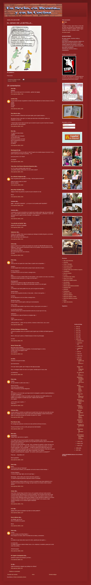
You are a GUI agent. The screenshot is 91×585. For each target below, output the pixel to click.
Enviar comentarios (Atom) (20, 577)
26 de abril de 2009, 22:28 (17, 551)
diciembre (79, 340)
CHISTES (14, 81)
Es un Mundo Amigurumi (17, 176)
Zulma (12, 243)
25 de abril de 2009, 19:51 (17, 171)
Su (11, 564)
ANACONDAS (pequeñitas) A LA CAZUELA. (80, 436)
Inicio (33, 574)
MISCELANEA (66, 284)
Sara (12, 88)
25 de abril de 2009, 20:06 (17, 185)
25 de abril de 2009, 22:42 (17, 239)
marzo (78, 441)
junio (78, 353)
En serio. (65, 275)
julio (78, 351)
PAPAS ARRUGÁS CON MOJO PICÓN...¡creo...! (80, 389)
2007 (77, 450)
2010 (77, 337)
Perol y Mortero (15, 517)
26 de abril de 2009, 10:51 (17, 417)
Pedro (12, 260)
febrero (79, 443)
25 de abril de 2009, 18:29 (17, 145)
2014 (77, 328)
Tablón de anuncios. (68, 302)
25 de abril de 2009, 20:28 (17, 196)
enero (78, 445)
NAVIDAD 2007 (67, 287)
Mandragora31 (14, 150)
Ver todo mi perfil (66, 32)
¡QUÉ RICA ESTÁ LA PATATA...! (80, 421)
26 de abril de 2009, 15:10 (17, 486)
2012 (77, 332)
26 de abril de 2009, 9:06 (17, 374)
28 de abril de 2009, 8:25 (17, 568)
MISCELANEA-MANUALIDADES (71, 285)
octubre (79, 346)
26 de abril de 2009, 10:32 (17, 405)
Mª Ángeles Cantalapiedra (17, 555)
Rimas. (65, 300)
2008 (77, 448)
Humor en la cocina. (68, 278)
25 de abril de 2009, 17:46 (17, 94)
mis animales (66, 282)
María (12, 433)
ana (12, 358)
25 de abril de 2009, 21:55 (17, 205)
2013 (77, 330)
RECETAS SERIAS (67, 294)
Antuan (13, 491)
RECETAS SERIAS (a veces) (70, 298)
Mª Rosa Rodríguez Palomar (18, 329)
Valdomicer (14, 232)
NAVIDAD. (65, 289)
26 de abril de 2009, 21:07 (17, 512)
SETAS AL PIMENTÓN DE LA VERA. (80, 401)
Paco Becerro (14, 113)
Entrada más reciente (12, 574)
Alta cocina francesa (68, 260)
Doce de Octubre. (67, 273)
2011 (77, 335)
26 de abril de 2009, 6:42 (17, 354)
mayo (78, 355)
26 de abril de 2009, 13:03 (17, 459)
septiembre (79, 348)
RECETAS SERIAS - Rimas (69, 296)
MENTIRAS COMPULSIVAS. (70, 280)
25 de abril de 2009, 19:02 (17, 161)
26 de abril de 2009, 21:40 (17, 525)
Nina (12, 131)
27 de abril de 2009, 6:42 (17, 559)
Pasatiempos (66, 291)
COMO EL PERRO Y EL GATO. (80, 407)
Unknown (13, 410)
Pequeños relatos (67, 293)
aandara (13, 98)
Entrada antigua (52, 574)
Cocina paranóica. (67, 268)
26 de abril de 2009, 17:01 (17, 504)
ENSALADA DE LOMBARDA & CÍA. (80, 368)
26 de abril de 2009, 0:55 (17, 340)
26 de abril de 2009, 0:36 (17, 324)
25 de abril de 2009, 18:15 (17, 126)
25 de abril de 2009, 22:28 (17, 227)
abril (78, 357)
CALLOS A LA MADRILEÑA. (80, 426)
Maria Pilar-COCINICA (16, 189)
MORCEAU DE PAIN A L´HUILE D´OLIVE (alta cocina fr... (80, 380)
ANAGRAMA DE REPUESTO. (80, 431)
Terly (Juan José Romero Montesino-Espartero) (23, 166)
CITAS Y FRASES (67, 264)
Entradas (66, 124)
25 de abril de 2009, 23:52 (17, 255)
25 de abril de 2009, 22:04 (17, 218)
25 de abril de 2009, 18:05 (17, 108)
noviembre (79, 343)
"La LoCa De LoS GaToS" (17, 223)
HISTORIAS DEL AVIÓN (69, 276)
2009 (77, 339)
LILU (12, 508)
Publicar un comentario (14, 571)
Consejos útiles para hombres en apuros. (73, 269)
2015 (77, 326)
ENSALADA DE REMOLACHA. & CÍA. (80, 395)
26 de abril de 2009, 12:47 (17, 429)
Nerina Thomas (15, 345)
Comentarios (66, 127)
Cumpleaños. (66, 271)
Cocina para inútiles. (68, 266)
